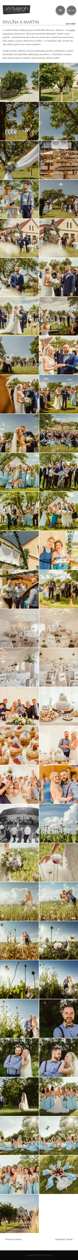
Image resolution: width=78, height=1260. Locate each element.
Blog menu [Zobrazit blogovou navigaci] (71, 10)
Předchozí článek (12, 1239)
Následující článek (65, 1239)
